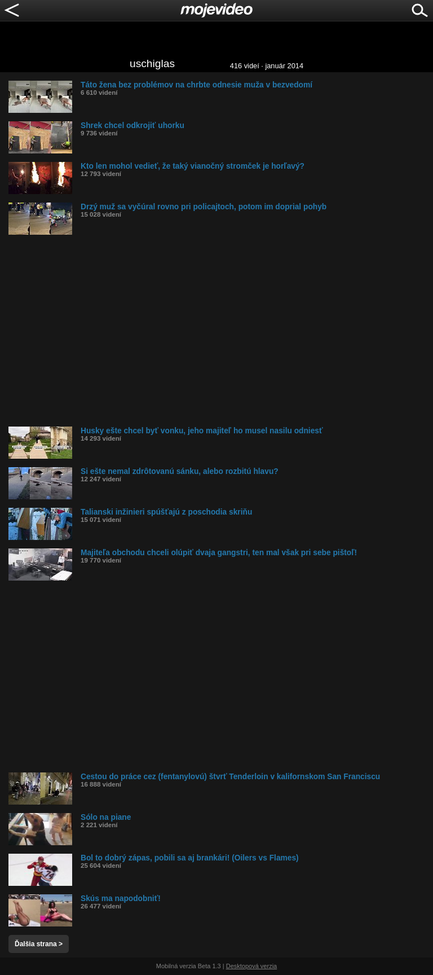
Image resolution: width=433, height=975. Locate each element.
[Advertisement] (220, 331)
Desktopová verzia (251, 966)
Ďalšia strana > (39, 944)
